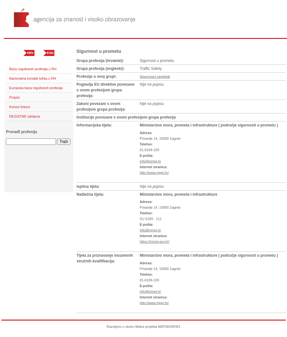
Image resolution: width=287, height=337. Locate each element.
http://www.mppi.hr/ (154, 173)
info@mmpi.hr (150, 161)
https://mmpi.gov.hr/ (154, 241)
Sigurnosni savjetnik (155, 76)
